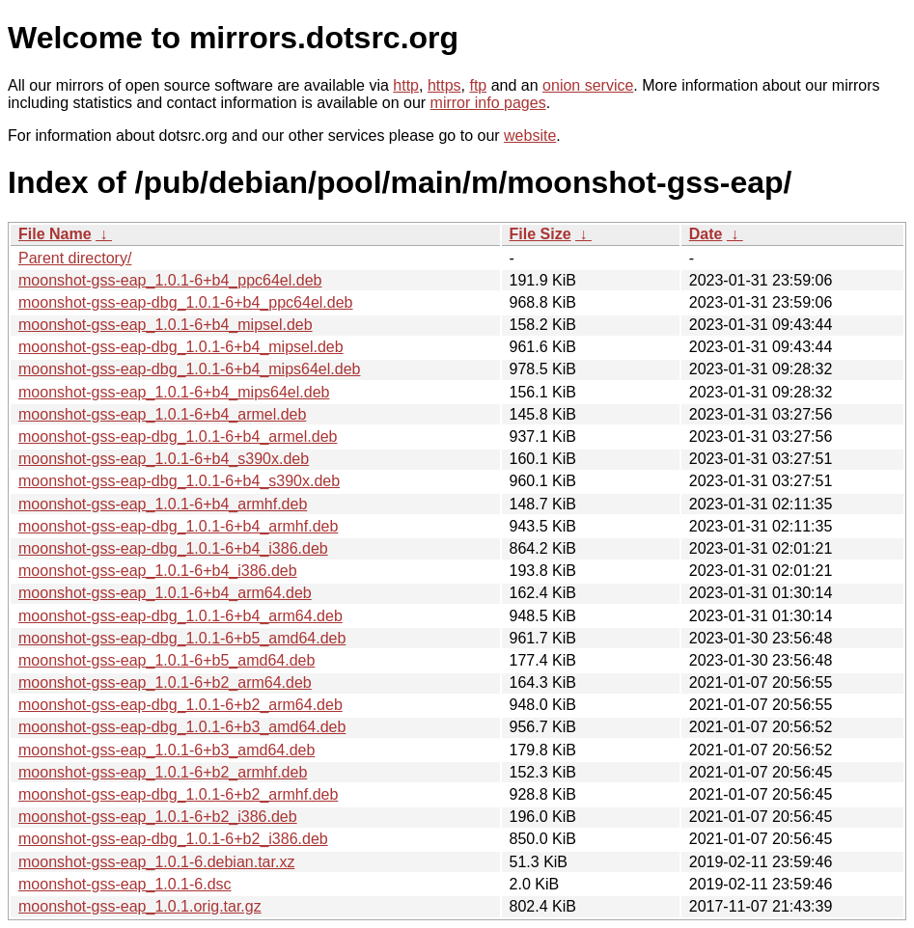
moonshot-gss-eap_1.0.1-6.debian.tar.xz (156, 862)
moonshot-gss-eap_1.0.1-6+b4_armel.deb (162, 414)
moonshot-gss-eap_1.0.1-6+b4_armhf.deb (162, 504)
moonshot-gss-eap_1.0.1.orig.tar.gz (140, 906)
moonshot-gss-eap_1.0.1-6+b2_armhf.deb (162, 772)
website (530, 135)
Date (706, 234)
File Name (55, 234)
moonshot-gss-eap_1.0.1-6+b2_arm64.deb (165, 682)
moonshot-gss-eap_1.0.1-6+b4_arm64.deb (165, 593)
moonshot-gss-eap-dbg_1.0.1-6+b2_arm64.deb (180, 704)
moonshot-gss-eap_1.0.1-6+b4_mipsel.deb (165, 324)
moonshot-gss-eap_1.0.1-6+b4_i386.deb (157, 570)
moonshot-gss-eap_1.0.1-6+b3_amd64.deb (166, 750)
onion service (587, 85)
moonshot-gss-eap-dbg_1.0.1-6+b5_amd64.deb (182, 638)
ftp (477, 85)
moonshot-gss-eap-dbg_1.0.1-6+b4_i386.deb (173, 548)
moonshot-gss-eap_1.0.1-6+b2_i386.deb (157, 816)
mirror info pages (488, 103)
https (444, 85)
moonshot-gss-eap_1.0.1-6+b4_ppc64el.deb (169, 280)
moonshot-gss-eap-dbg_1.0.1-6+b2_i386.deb (173, 839)
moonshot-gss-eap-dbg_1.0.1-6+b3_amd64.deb (182, 727)
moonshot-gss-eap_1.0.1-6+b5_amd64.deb (166, 660)
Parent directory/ (74, 258)
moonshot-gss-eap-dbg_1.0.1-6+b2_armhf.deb (178, 794)
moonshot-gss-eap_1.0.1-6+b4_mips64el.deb (173, 392)
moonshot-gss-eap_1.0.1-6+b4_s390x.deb (163, 458)
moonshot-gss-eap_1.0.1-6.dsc (125, 884)
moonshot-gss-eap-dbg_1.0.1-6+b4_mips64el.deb (189, 369)
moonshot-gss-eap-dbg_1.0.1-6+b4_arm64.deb (180, 616)
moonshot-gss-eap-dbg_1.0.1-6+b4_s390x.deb (179, 481)
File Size (540, 234)
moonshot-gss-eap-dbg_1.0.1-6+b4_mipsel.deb (181, 347)
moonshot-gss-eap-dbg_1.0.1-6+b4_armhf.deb (178, 526)
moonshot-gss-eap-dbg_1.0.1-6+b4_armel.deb (177, 436)
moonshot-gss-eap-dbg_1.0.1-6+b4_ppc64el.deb (185, 302)
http (406, 85)
